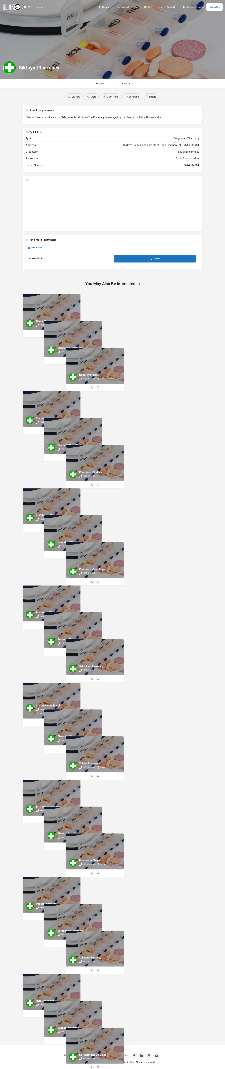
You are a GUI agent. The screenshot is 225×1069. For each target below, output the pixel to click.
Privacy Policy (123, 1055)
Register (200, 7)
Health (147, 7)
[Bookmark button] (54, 333)
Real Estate (103, 7)
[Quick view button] (48, 333)
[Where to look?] (70, 259)
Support (171, 7)
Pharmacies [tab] (35, 247)
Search (155, 258)
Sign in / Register (84, 1055)
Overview (99, 83)
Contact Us (125, 83)
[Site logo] (11, 6)
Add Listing (215, 7)
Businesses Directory (127, 7)
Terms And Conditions (104, 1055)
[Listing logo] (9, 67)
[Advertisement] (112, 206)
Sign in (189, 7)
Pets (160, 7)
